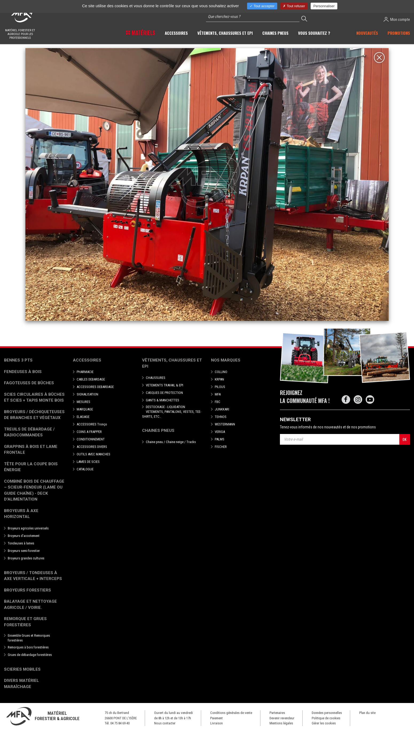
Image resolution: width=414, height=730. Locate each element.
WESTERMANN (225, 424)
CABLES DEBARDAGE (91, 379)
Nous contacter (164, 723)
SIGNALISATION (87, 394)
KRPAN (219, 379)
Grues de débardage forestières (30, 655)
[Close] (379, 57)
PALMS (219, 439)
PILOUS (220, 387)
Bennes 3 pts (18, 360)
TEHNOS (220, 417)
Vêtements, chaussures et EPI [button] (225, 33)
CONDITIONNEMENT (91, 439)
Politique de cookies (326, 718)
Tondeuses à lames (21, 543)
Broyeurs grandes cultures (26, 558)
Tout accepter (262, 6)
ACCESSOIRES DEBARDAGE (95, 387)
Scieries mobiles (22, 669)
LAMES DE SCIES (88, 462)
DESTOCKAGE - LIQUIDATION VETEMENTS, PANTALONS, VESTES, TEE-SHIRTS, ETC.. (171, 411)
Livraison (216, 723)
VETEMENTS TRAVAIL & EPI (164, 385)
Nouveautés (367, 33)
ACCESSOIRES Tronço (92, 424)
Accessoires (87, 360)
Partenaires (277, 713)
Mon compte (397, 19)
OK (405, 439)
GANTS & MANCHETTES (162, 400)
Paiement (216, 718)
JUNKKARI (222, 409)
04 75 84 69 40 (120, 723)
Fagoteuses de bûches (29, 383)
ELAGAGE (83, 417)
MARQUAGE (85, 409)
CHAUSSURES (155, 378)
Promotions (399, 33)
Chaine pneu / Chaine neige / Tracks (171, 442)
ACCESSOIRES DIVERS (92, 447)
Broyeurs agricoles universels (28, 528)
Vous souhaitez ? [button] (314, 33)
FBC (217, 402)
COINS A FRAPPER (89, 432)
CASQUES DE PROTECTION (164, 393)
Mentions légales (281, 723)
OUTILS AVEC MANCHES (93, 454)
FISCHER (221, 447)
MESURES (83, 402)
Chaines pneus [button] (275, 33)
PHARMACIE (85, 372)
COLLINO (221, 372)
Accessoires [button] (176, 33)
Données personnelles (327, 713)
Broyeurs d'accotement (24, 536)
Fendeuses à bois (23, 371)
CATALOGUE (85, 469)
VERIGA (220, 432)
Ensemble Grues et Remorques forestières (29, 637)
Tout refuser (294, 6)
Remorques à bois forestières (28, 647)
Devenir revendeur (282, 718)
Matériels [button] (142, 33)
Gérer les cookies (324, 723)
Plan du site (367, 713)
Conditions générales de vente (231, 713)
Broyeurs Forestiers (27, 590)
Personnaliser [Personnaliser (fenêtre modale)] (324, 6)
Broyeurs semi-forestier (24, 551)
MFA (218, 394)
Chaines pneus (158, 430)
